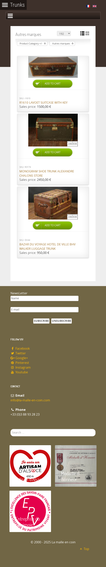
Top (84, 549)
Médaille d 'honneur (70, 476)
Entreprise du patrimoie (27, 522)
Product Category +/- (31, 43)
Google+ (19, 358)
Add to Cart (53, 83)
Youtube (19, 372)
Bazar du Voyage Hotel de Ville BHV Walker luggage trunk (47, 247)
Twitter (18, 353)
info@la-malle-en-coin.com (30, 400)
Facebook (20, 348)
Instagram (20, 367)
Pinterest (19, 363)
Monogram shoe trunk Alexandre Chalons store (46, 174)
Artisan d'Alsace (29, 479)
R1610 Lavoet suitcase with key (43, 102)
